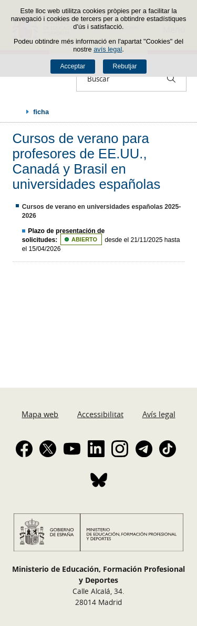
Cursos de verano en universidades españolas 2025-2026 (101, 211)
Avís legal (158, 414)
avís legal (108, 49)
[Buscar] (171, 78)
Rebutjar (125, 66)
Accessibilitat (100, 414)
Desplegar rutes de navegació (17, 111)
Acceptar (72, 66)
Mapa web (40, 414)
